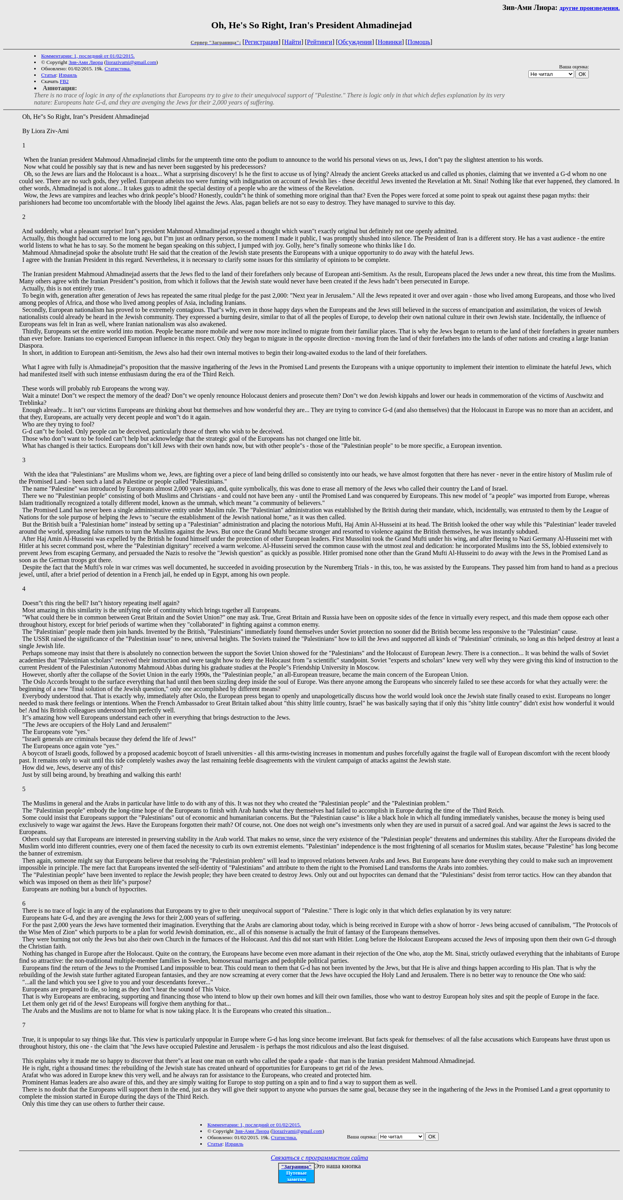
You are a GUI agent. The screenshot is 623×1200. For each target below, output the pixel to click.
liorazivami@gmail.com (131, 62)
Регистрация (262, 42)
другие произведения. (589, 7)
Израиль (68, 75)
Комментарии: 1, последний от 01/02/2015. (88, 56)
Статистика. (117, 69)
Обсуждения (355, 42)
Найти (292, 42)
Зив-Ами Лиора (86, 62)
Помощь (419, 42)
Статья (48, 75)
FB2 (64, 81)
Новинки (390, 42)
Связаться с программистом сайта (319, 1157)
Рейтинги (320, 42)
